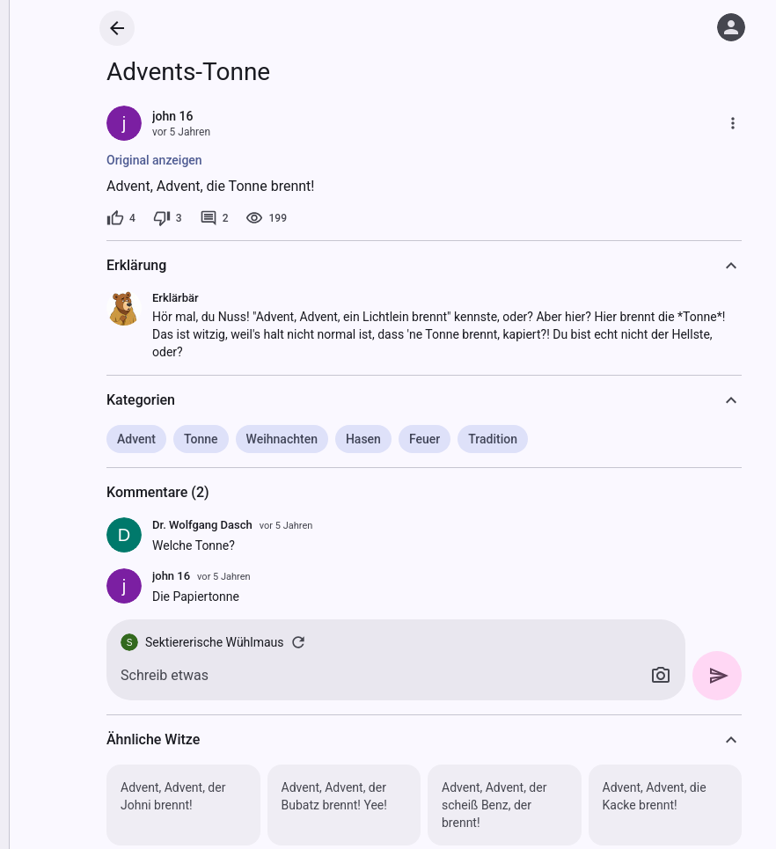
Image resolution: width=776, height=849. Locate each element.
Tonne (201, 439)
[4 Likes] (121, 218)
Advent (136, 439)
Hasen (363, 439)
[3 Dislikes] (167, 218)
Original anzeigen (154, 160)
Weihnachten (282, 439)
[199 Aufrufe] (265, 218)
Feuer (424, 439)
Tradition (492, 439)
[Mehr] (733, 123)
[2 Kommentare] (214, 218)
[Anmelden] (731, 27)
